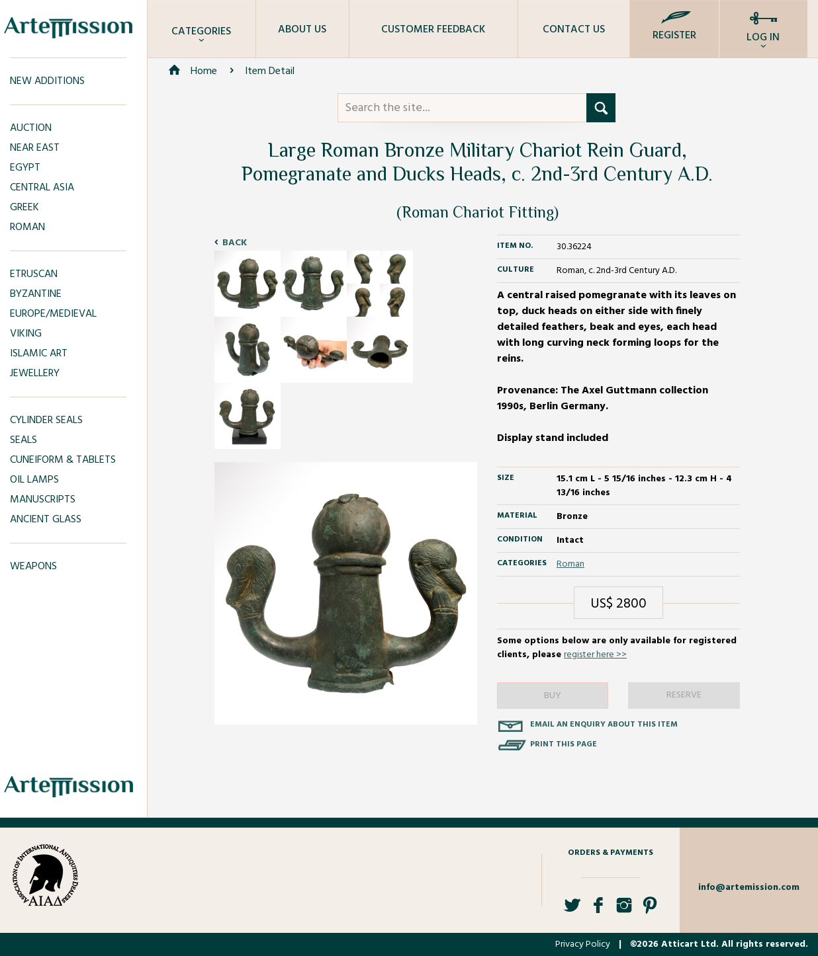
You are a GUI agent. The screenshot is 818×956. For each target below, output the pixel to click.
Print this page (563, 744)
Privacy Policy (582, 944)
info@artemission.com (748, 887)
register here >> (595, 654)
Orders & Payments (610, 852)
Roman (570, 564)
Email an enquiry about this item (604, 724)
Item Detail (270, 71)
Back (234, 243)
